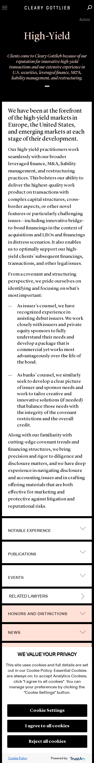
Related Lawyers (28, 596)
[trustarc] (77, 758)
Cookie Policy (17, 758)
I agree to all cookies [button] (47, 726)
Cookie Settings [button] (47, 710)
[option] (47, 70)
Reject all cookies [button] (47, 741)
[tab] (47, 529)
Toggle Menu (4, 7)
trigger (83, 528)
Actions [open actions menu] (84, 19)
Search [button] (89, 7)
